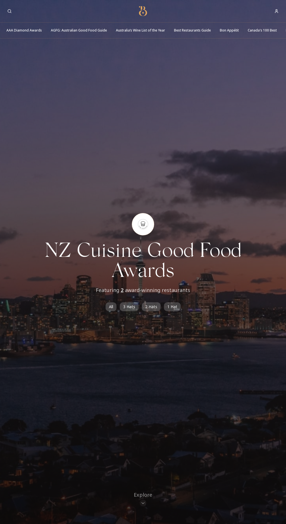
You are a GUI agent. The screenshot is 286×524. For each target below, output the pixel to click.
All (111, 306)
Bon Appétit (229, 30)
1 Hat (172, 306)
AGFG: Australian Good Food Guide (79, 30)
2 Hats (151, 306)
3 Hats (129, 306)
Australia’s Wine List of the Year (140, 30)
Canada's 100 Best (262, 30)
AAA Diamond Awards (24, 30)
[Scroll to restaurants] (143, 500)
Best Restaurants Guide (192, 30)
